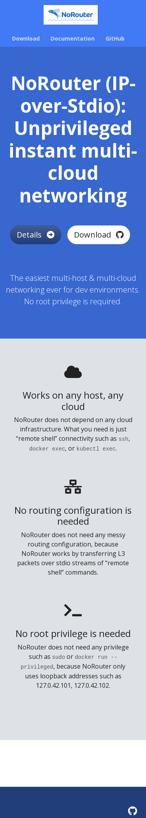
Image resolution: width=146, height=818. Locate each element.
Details (36, 234)
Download (98, 234)
